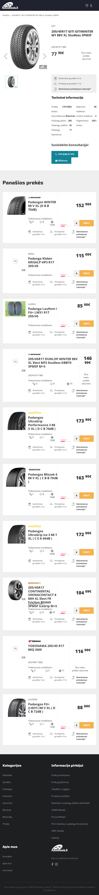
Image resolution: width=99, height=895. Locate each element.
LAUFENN (32, 699)
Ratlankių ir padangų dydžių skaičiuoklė (70, 803)
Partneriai (7, 870)
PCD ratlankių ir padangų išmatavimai (69, 823)
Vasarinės (7, 796)
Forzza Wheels (58, 817)
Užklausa (61, 160)
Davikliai (7, 782)
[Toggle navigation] (95, 5)
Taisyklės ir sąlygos (60, 789)
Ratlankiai (7, 775)
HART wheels (57, 830)
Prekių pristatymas (60, 775)
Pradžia (6, 15)
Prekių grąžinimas (60, 782)
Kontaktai (7, 856)
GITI (53, 26)
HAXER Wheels (58, 810)
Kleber (31, 253)
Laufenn (32, 304)
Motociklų (7, 817)
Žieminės (7, 810)
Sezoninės (8, 803)
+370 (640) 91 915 (64, 154)
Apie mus (7, 863)
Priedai (6, 823)
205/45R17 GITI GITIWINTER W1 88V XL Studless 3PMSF (35, 15)
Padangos (7, 789)
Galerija (55, 837)
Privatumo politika (60, 796)
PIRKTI (86, 223)
